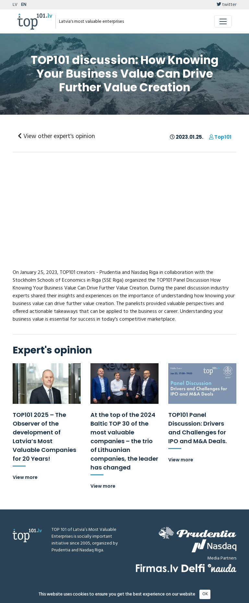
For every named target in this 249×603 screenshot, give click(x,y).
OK (205, 594)
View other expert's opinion (56, 136)
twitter (226, 4)
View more (25, 477)
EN (23, 4)
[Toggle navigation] (222, 21)
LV (15, 4)
